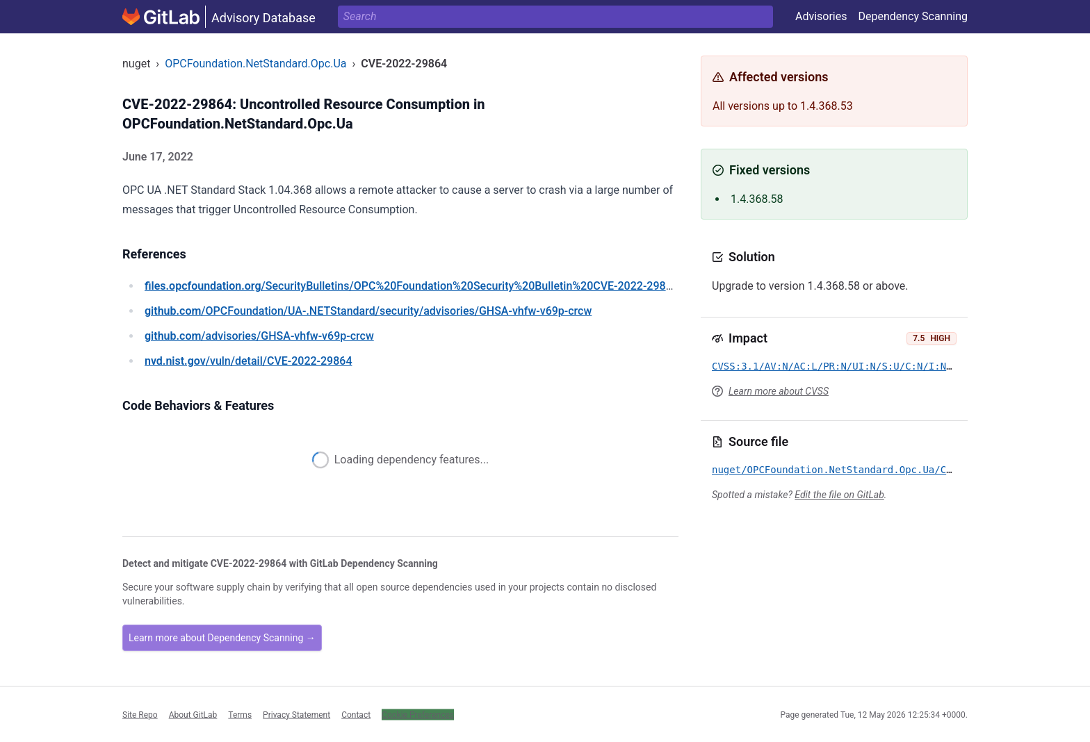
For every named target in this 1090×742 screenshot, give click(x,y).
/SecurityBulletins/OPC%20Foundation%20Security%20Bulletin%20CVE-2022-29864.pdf (421, 285)
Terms (240, 714)
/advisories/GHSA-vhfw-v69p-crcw (259, 336)
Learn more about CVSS (779, 391)
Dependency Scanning (913, 16)
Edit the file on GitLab (839, 494)
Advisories (821, 16)
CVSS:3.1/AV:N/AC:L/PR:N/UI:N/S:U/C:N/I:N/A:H (841, 366)
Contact (356, 714)
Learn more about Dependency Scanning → (222, 637)
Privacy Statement (296, 714)
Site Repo (140, 714)
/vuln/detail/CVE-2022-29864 (248, 361)
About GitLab (193, 714)
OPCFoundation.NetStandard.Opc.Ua (255, 63)
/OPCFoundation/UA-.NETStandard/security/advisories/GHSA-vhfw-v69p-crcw (368, 311)
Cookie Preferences (418, 714)
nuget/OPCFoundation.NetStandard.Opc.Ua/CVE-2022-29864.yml (879, 469)
